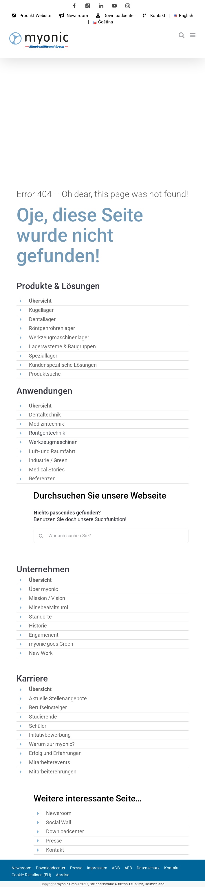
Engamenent (43, 635)
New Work (41, 653)
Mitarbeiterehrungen (52, 772)
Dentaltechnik (45, 415)
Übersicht (40, 301)
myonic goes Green (51, 644)
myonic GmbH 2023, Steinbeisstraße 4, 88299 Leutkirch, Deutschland (110, 884)
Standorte (40, 617)
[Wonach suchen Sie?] (111, 536)
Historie (38, 626)
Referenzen (42, 478)
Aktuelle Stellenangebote (58, 698)
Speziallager (43, 356)
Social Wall (58, 822)
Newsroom (59, 813)
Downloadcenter (65, 831)
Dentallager (42, 319)
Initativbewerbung (50, 735)
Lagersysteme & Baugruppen (62, 346)
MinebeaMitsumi (48, 607)
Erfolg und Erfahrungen (55, 753)
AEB (128, 868)
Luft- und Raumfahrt (52, 451)
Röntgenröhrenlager (52, 328)
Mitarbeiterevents (49, 762)
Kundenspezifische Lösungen (63, 365)
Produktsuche (45, 374)
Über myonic (43, 589)
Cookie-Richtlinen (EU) (31, 875)
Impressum (97, 868)
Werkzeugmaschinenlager (59, 337)
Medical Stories (47, 469)
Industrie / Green (48, 460)
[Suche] (41, 536)
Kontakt (55, 850)
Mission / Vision (47, 598)
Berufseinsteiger (48, 707)
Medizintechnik (46, 424)
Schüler (37, 726)
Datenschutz (148, 868)
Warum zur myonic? (52, 744)
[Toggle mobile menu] (193, 35)
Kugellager (41, 310)
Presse (54, 841)
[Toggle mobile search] (181, 35)
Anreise (62, 875)
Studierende (43, 717)
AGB (116, 868)
